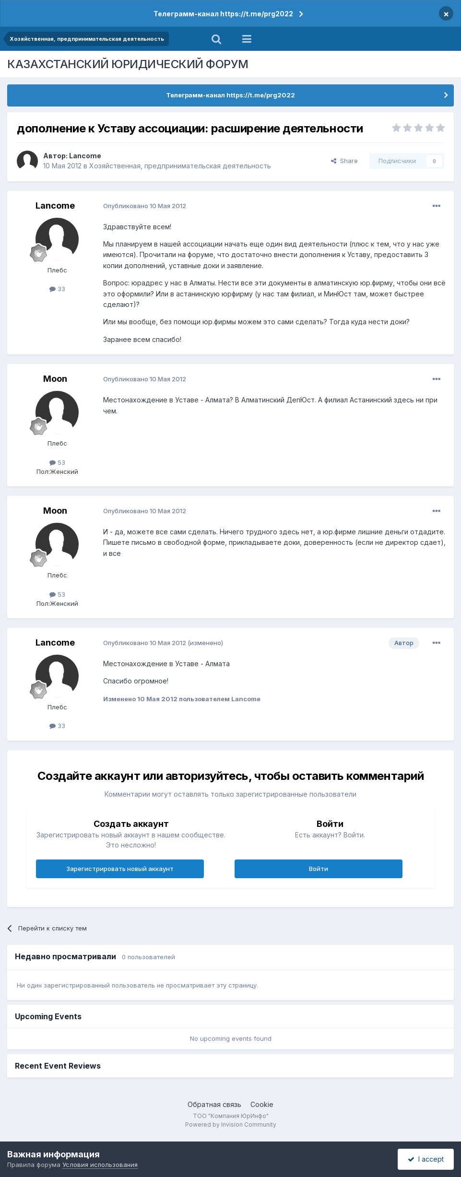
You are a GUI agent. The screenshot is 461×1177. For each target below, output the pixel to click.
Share (344, 161)
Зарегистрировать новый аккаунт (120, 868)
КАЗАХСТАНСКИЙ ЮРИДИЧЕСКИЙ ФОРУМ (127, 64)
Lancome (85, 156)
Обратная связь (214, 1104)
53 (57, 462)
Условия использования (100, 1164)
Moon (55, 379)
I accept (426, 1159)
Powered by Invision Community (230, 1124)
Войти (318, 868)
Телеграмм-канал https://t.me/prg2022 (223, 14)
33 (57, 289)
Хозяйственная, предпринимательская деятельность (180, 166)
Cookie (261, 1104)
